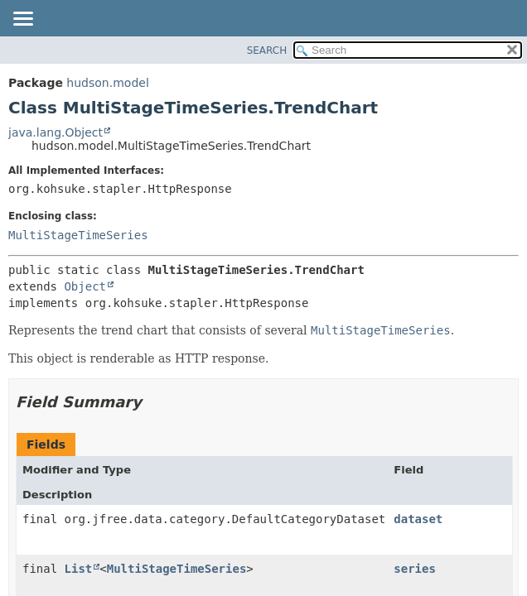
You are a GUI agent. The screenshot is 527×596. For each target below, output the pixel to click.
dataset (418, 519)
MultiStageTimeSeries (78, 235)
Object (85, 286)
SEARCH (267, 50)
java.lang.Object (55, 132)
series (415, 568)
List (79, 568)
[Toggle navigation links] (22, 19)
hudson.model (107, 82)
